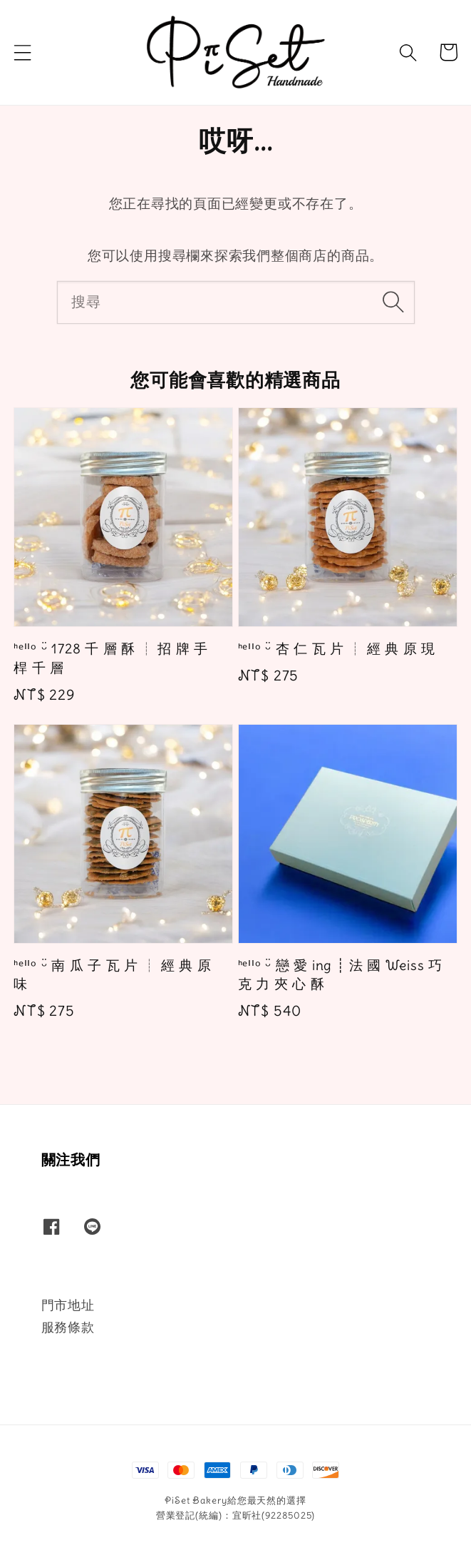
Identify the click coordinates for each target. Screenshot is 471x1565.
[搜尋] (393, 302)
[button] (23, 52)
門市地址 (68, 1305)
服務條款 (68, 1327)
